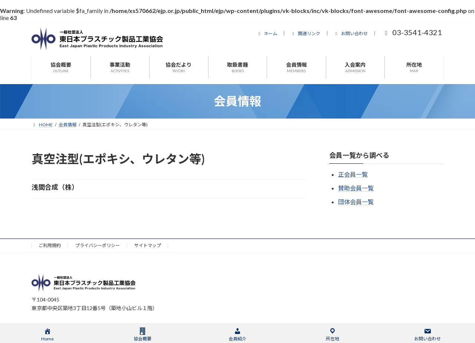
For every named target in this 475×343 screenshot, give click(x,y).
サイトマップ (147, 245)
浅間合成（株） (55, 187)
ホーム (266, 33)
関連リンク (305, 33)
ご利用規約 (50, 245)
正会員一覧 (353, 174)
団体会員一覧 (356, 201)
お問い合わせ (351, 33)
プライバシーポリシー (97, 245)
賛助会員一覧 (356, 188)
